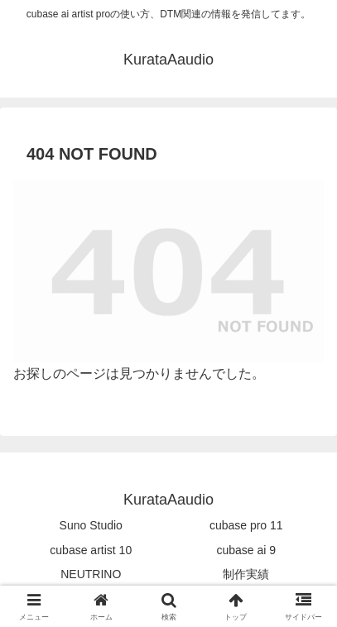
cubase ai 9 (246, 550)
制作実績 (246, 574)
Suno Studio (91, 525)
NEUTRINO (90, 574)
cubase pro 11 (246, 525)
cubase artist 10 (91, 550)
